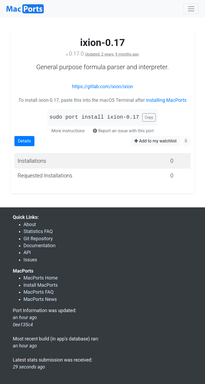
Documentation (39, 245)
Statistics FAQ (38, 231)
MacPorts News (40, 299)
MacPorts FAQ (38, 292)
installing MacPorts (166, 100)
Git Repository (38, 238)
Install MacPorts (40, 285)
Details (24, 140)
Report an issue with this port (123, 130)
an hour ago (25, 345)
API (27, 252)
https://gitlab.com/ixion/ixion (102, 86)
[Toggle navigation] (191, 8)
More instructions (68, 130)
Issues (30, 259)
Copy (149, 117)
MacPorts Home (40, 278)
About (29, 224)
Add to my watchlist (155, 140)
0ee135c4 (23, 324)
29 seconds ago (29, 367)
